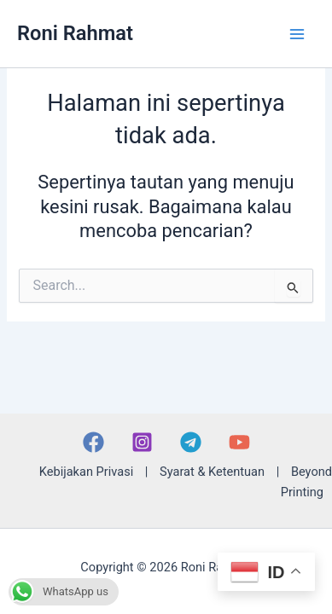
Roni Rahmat (75, 33)
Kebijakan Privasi (86, 471)
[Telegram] (190, 442)
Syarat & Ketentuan (212, 471)
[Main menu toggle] (297, 34)
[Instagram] (142, 442)
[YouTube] (239, 442)
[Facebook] (93, 442)
